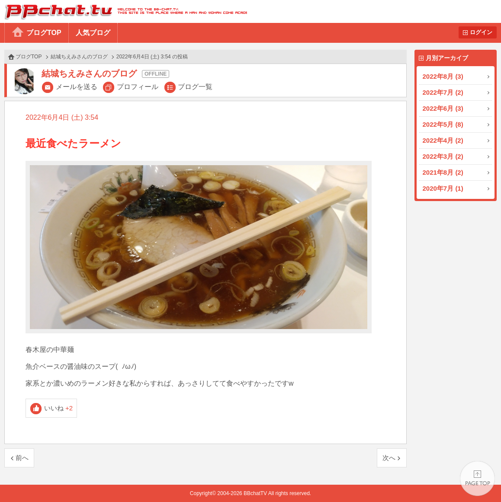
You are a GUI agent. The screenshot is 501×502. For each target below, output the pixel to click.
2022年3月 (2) (443, 156)
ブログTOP (43, 32)
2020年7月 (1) (443, 188)
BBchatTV (123, 11)
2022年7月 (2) (443, 92)
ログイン (481, 32)
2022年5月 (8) (443, 124)
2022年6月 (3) (443, 108)
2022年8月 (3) (443, 76)
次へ (388, 457)
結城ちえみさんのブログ (79, 57)
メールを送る (76, 86)
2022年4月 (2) (443, 140)
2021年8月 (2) (443, 172)
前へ (22, 457)
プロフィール (137, 86)
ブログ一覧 (195, 86)
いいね (58, 408)
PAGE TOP (477, 478)
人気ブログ (93, 32)
